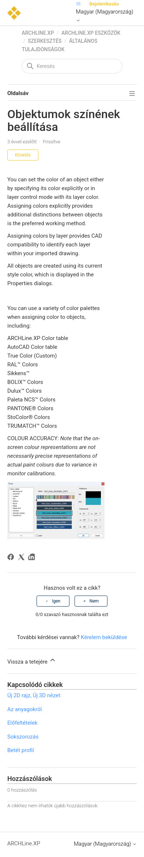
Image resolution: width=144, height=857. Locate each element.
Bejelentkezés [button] (104, 4)
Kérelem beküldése (104, 637)
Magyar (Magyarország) (104, 15)
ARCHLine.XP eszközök (90, 33)
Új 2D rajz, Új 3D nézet (33, 695)
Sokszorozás (22, 736)
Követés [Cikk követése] (23, 155)
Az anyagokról (24, 709)
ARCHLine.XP (38, 33)
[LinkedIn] (32, 558)
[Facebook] (11, 558)
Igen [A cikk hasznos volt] (56, 601)
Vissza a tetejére (31, 660)
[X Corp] (22, 558)
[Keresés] (72, 66)
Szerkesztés (44, 41)
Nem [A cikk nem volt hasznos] (94, 601)
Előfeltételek (22, 723)
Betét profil (20, 750)
